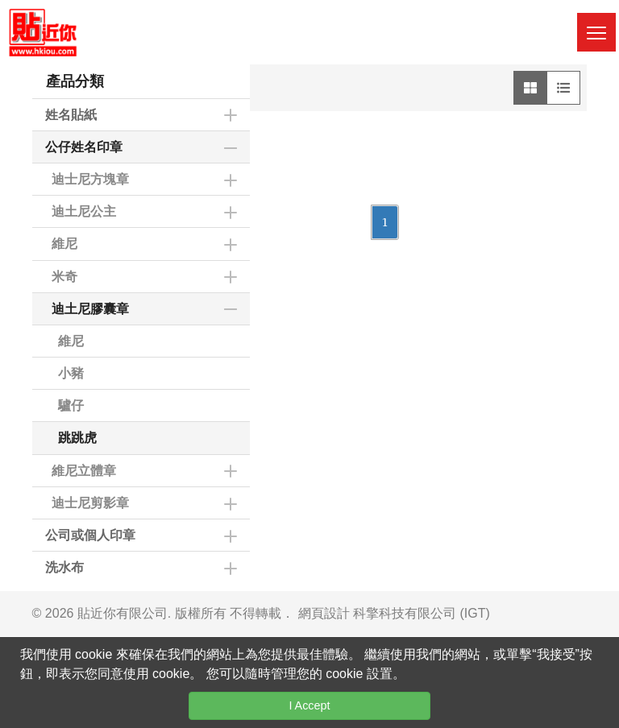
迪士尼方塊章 (90, 179)
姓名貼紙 (71, 115)
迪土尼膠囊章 (90, 309)
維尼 (64, 243)
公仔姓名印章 (84, 147)
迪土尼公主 (84, 211)
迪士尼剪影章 (90, 503)
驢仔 (71, 405)
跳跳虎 (77, 438)
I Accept (309, 705)
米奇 (64, 276)
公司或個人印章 (90, 535)
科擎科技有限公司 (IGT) (421, 613)
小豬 (71, 373)
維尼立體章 (84, 471)
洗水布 (64, 567)
